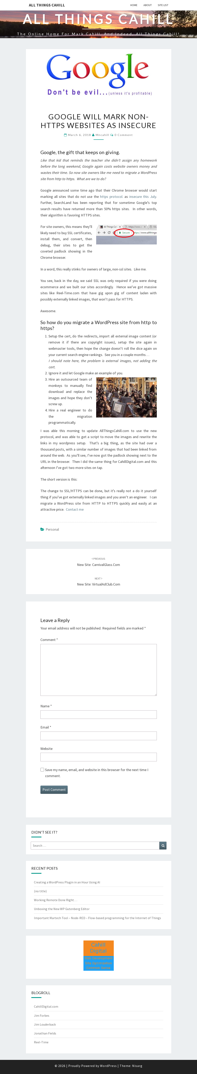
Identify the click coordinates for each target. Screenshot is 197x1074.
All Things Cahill (47, 4)
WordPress (108, 1066)
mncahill (102, 135)
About (147, 5)
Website (46, 748)
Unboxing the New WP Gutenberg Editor (62, 909)
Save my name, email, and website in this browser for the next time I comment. (96, 772)
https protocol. (111, 196)
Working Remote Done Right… (55, 900)
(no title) (40, 891)
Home (133, 5)
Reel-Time (41, 1042)
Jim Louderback (45, 1024)
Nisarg (137, 1066)
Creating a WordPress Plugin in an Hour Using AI (67, 882)
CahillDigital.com (46, 1006)
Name (46, 706)
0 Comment (124, 135)
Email (45, 727)
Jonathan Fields (45, 1033)
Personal (52, 529)
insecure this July (142, 196)
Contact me (75, 509)
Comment (49, 639)
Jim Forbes (41, 1015)
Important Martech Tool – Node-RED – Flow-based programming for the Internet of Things (97, 918)
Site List (163, 5)
